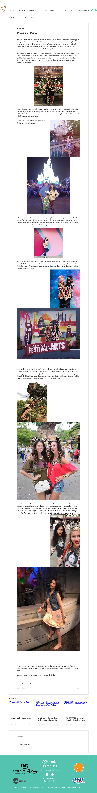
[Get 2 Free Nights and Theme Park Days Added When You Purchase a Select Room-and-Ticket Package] (48, 708)
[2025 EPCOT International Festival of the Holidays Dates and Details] (76, 708)
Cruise (33, 17)
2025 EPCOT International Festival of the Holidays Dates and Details (75, 719)
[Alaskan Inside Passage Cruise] (21, 708)
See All (86, 698)
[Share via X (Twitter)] (22, 683)
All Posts (11, 17)
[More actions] (79, 29)
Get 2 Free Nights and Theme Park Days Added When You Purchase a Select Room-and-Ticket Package (48, 719)
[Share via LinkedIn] (26, 683)
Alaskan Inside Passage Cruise (21, 718)
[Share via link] (30, 683)
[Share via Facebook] (18, 683)
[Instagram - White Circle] (52, 774)
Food (26, 17)
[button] (21, 10)
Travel (19, 17)
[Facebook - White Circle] (47, 774)
